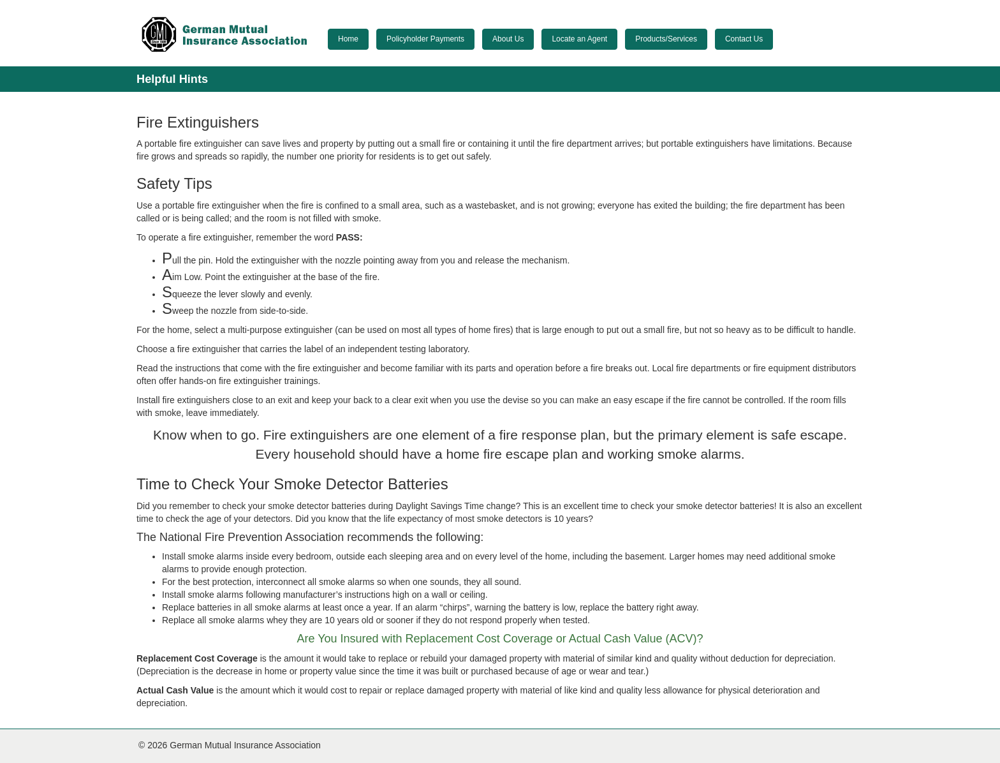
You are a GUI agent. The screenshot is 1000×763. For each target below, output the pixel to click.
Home (348, 38)
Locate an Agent (579, 38)
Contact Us (744, 38)
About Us (508, 38)
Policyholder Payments (425, 38)
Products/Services (666, 38)
